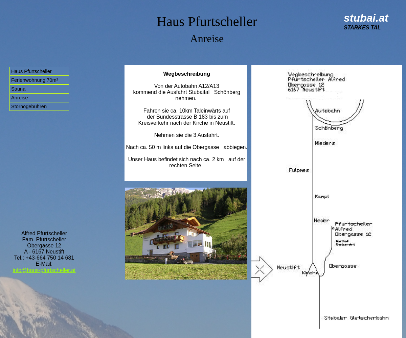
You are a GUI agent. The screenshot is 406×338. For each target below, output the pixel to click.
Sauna (18, 89)
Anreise (19, 97)
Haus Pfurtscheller (31, 71)
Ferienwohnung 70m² (34, 80)
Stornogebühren (29, 106)
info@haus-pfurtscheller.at (44, 270)
